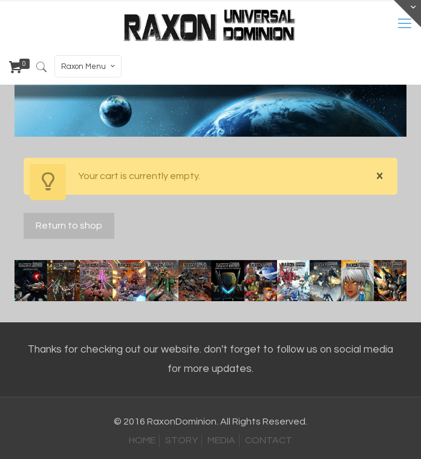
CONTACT (268, 440)
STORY (181, 440)
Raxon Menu (89, 66)
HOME (142, 440)
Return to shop (69, 225)
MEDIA (221, 440)
